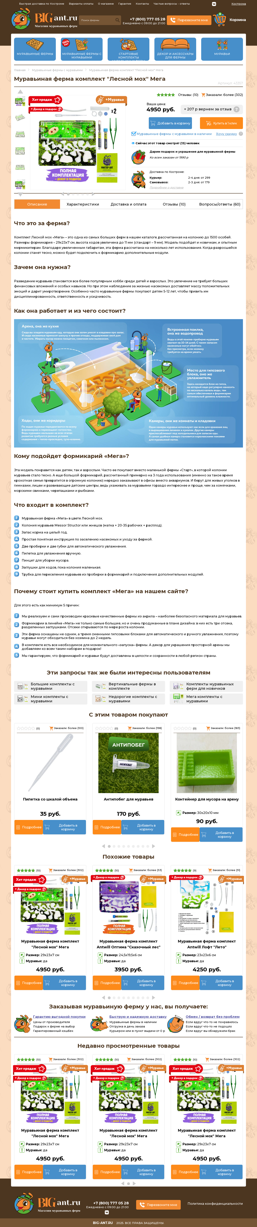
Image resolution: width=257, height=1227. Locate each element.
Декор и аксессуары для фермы (175, 55)
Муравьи (222, 54)
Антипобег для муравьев (128, 799)
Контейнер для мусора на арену (207, 799)
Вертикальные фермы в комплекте (132, 686)
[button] (20, 195)
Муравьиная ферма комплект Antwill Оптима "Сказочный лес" (128, 944)
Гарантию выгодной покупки (59, 1017)
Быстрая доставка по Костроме (41, 3)
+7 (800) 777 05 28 (147, 19)
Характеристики (83, 204)
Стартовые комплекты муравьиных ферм (128, 57)
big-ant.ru (103, 1223)
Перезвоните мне (192, 20)
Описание (37, 204)
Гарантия (124, 3)
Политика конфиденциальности (215, 1204)
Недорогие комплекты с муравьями (133, 699)
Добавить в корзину (173, 123)
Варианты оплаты (81, 3)
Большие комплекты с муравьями (53, 686)
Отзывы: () (188, 95)
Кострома (239, 4)
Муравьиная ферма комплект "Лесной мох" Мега (50, 944)
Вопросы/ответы (219, 204)
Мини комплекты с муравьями (49, 699)
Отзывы (174, 204)
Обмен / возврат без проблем (213, 1017)
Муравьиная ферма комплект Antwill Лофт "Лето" (207, 944)
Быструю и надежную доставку (138, 1017)
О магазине (106, 3)
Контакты (142, 3)
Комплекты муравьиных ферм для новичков (210, 686)
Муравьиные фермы (35, 54)
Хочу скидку (226, 134)
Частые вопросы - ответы (172, 3)
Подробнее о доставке (167, 187)
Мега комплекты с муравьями (204, 699)
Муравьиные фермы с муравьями (81, 55)
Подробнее (31, 827)
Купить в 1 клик (225, 123)
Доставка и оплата (128, 204)
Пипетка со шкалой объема (50, 799)
